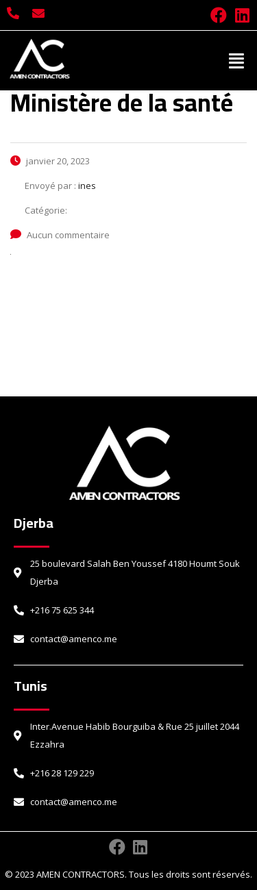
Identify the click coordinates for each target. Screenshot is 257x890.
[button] (237, 60)
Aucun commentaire (60, 235)
